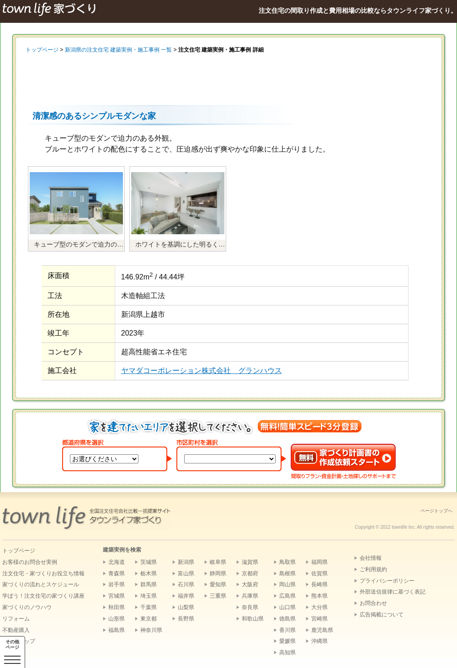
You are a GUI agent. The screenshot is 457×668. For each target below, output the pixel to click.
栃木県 (148, 573)
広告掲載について (382, 614)
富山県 (186, 573)
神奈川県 (151, 630)
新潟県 (186, 562)
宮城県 (116, 596)
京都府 (250, 573)
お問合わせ (373, 603)
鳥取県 (287, 562)
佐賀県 (319, 573)
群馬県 (148, 584)
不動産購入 (16, 630)
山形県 (116, 618)
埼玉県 (148, 596)
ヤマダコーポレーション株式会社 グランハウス (201, 370)
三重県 (218, 596)
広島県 (287, 596)
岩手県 (116, 584)
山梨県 (186, 607)
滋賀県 (250, 562)
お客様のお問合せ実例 (29, 562)
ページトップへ (436, 510)
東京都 (148, 618)
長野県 (186, 618)
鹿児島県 (322, 630)
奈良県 (250, 607)
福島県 (116, 630)
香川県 (287, 630)
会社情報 (371, 558)
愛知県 (218, 584)
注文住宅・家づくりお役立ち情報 (43, 573)
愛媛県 (287, 641)
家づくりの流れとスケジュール (40, 584)
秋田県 (116, 607)
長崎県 (319, 584)
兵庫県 (250, 596)
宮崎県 (319, 618)
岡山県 (287, 584)
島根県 (287, 573)
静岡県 (218, 573)
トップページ (42, 50)
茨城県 (148, 562)
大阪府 (250, 584)
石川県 (186, 584)
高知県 (287, 652)
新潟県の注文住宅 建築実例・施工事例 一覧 (118, 50)
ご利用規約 (373, 569)
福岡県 (319, 562)
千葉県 (148, 607)
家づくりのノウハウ (27, 607)
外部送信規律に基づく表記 (392, 592)
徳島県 (287, 618)
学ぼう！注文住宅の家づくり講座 (43, 596)
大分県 (319, 607)
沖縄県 (319, 641)
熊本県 (319, 596)
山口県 (287, 607)
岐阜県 (218, 562)
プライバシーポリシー (387, 581)
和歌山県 (253, 618)
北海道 (116, 562)
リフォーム (16, 618)
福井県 (186, 596)
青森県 (116, 573)
